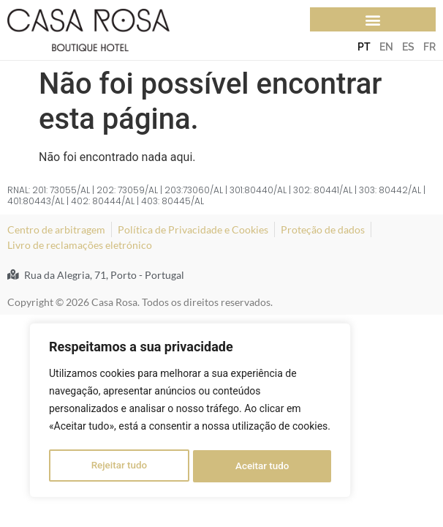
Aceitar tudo (263, 466)
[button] (373, 19)
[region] (190, 412)
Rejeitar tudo (118, 466)
